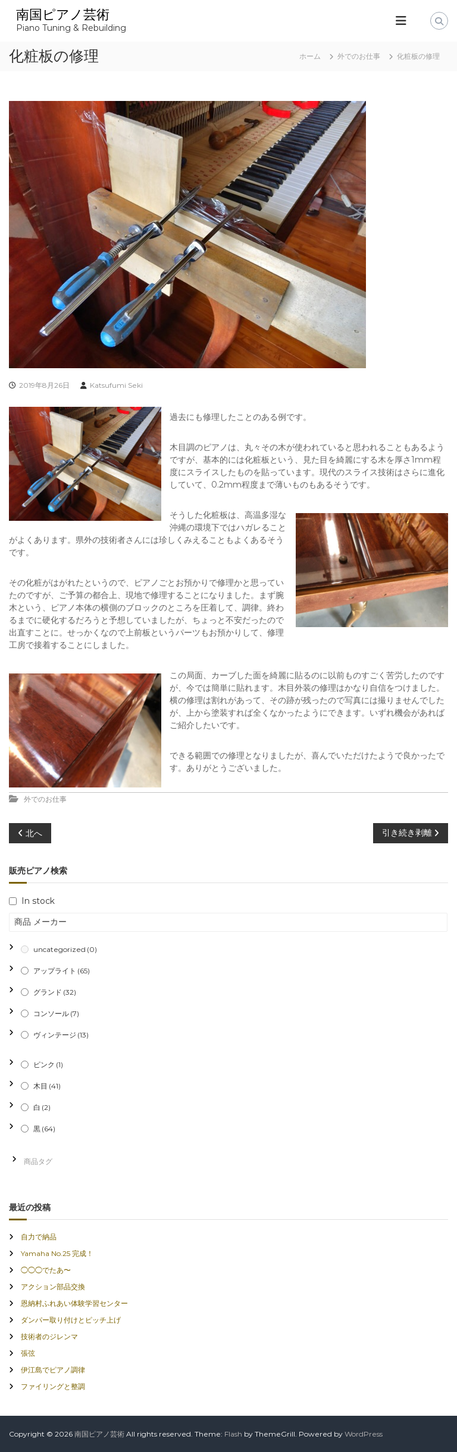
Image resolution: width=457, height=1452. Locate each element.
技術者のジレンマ (49, 1336)
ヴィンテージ (61, 1034)
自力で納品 (39, 1236)
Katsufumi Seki (116, 385)
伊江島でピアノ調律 (53, 1369)
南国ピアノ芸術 (62, 15)
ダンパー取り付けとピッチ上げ (71, 1319)
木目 (47, 1085)
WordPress (364, 1433)
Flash (233, 1433)
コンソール (56, 1013)
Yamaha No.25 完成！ (57, 1253)
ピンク (48, 1064)
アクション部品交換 (53, 1286)
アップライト (61, 970)
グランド (54, 992)
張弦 (28, 1353)
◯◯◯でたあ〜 (46, 1270)
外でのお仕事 (358, 56)
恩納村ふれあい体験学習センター (74, 1303)
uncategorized (65, 949)
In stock (38, 901)
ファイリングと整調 (53, 1386)
